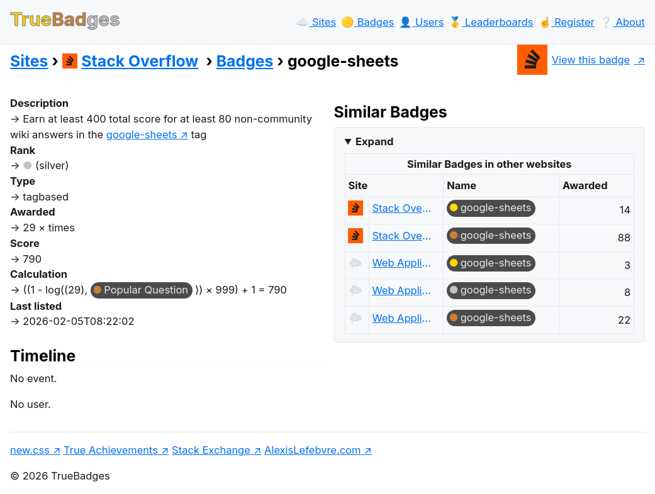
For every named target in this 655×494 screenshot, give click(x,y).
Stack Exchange (211, 450)
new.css (30, 450)
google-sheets (496, 207)
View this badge (573, 60)
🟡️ (367, 22)
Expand (374, 141)
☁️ (316, 22)
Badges (245, 61)
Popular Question (146, 289)
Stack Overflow (130, 61)
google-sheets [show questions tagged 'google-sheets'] (141, 134)
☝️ (567, 22)
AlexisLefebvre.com (312, 450)
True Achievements (111, 450)
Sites (29, 61)
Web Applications (402, 262)
